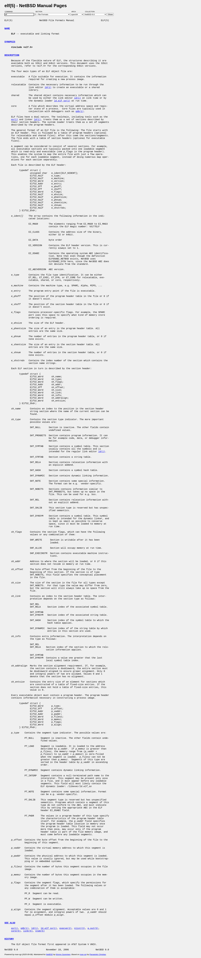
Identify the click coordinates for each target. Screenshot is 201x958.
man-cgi (83, 954)
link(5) (28, 931)
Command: (10, 11)
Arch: (75, 11)
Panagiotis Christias (97, 954)
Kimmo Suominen (63, 954)
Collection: (90, 11)
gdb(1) (80, 111)
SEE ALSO (9, 923)
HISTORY (9, 939)
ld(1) (48, 87)
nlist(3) (79, 928)
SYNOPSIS (9, 41)
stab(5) (40, 931)
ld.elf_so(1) (62, 100)
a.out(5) (93, 928)
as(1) (14, 119)
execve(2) (65, 928)
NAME (7, 28)
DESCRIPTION (11, 55)
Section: (39, 11)
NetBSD (49, 954)
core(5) (16, 931)
